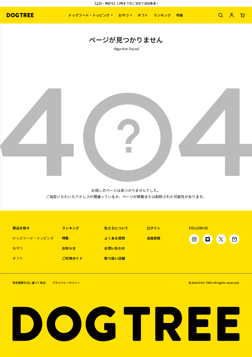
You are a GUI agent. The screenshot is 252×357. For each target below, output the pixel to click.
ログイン (153, 228)
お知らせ (69, 248)
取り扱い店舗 (114, 258)
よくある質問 (114, 238)
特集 (179, 15)
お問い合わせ (114, 248)
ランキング (162, 15)
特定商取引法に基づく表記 (29, 282)
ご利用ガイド (72, 258)
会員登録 (153, 238)
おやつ (123, 15)
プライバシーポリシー (66, 282)
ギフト (143, 15)
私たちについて (116, 228)
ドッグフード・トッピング (88, 15)
